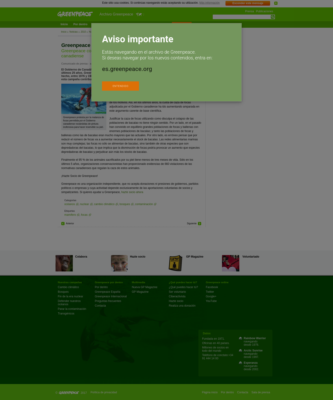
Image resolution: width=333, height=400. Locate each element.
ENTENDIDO (120, 86)
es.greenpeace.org (127, 68)
